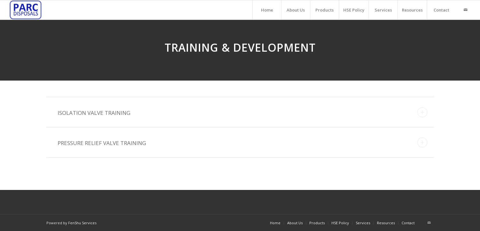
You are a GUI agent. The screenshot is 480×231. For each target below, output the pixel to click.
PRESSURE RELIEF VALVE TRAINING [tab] (242, 142)
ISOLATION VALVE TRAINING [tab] (242, 112)
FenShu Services (82, 222)
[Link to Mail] (465, 9)
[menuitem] (266, 10)
